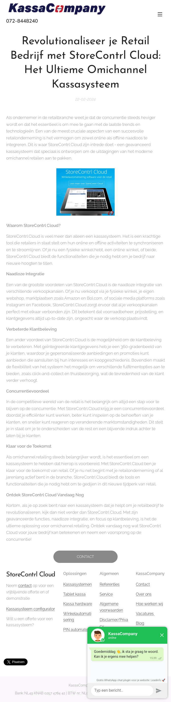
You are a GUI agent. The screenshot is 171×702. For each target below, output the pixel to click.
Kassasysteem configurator (30, 609)
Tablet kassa (74, 594)
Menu (160, 14)
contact (25, 585)
